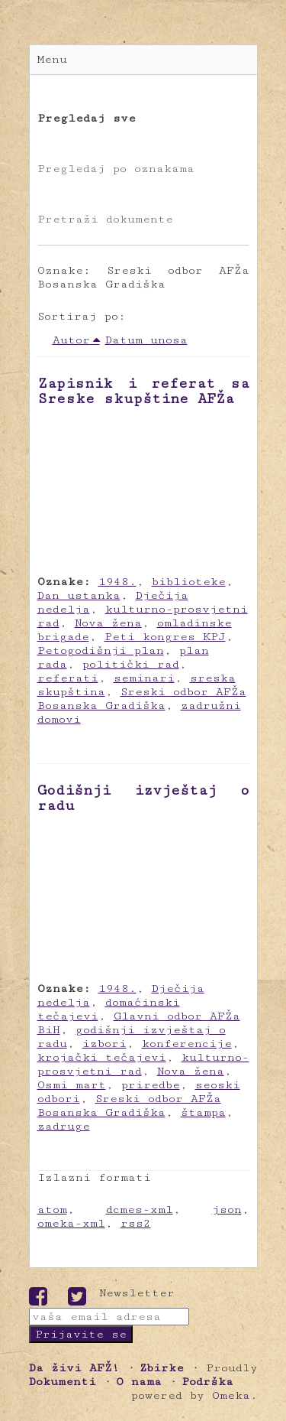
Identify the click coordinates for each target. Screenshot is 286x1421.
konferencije (187, 1043)
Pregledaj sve (86, 118)
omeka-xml (71, 1223)
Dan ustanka (79, 595)
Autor (71, 339)
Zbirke (162, 1367)
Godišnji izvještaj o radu (143, 798)
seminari (144, 677)
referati (67, 677)
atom (52, 1209)
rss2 (136, 1223)
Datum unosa (146, 339)
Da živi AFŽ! (74, 1367)
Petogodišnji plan (100, 650)
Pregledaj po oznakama (115, 168)
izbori (104, 1043)
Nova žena (108, 622)
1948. (117, 581)
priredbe (150, 1084)
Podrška (207, 1381)
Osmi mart (71, 1084)
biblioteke (189, 581)
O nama (139, 1381)
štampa (203, 1112)
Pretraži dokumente (105, 219)
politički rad (130, 664)
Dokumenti (62, 1381)
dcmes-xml (139, 1209)
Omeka (231, 1395)
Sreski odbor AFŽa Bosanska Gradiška (141, 698)
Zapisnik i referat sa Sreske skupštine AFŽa (143, 391)
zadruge (63, 1126)
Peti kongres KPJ (165, 636)
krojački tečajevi (101, 1057)
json (227, 1209)
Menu (52, 59)
